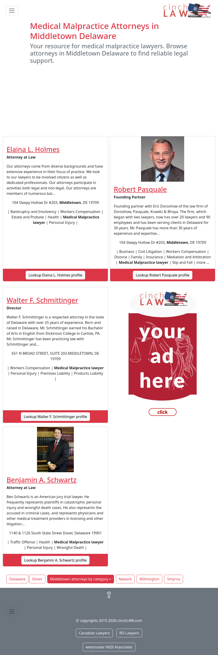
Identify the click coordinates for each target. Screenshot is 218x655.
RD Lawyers (129, 633)
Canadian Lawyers (94, 633)
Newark (125, 579)
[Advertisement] (109, 100)
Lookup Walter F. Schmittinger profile (55, 416)
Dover (37, 579)
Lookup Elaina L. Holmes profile (55, 275)
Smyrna (173, 579)
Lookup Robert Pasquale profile (162, 275)
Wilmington (149, 579)
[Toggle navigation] (11, 10)
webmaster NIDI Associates (109, 647)
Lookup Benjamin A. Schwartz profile (55, 560)
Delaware (17, 579)
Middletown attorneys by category (79, 579)
